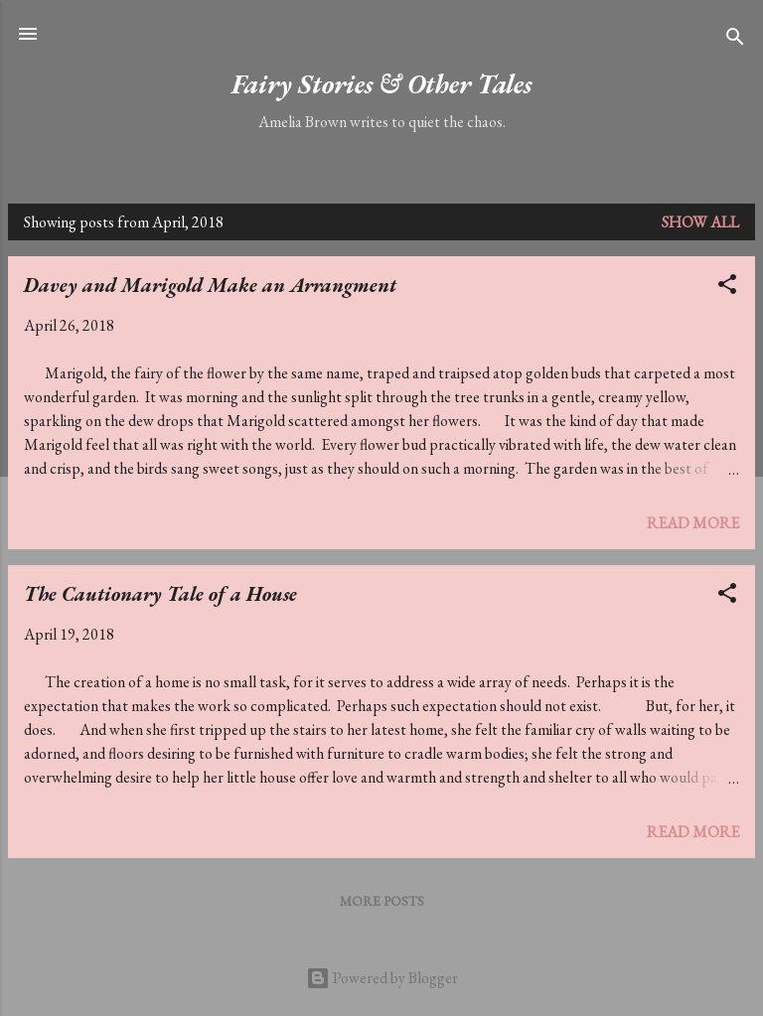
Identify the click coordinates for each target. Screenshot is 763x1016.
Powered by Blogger (382, 977)
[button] (727, 287)
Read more (693, 522)
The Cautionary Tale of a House (160, 594)
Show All (700, 222)
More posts (382, 901)
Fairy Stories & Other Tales (381, 84)
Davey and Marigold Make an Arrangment (210, 285)
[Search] (735, 40)
